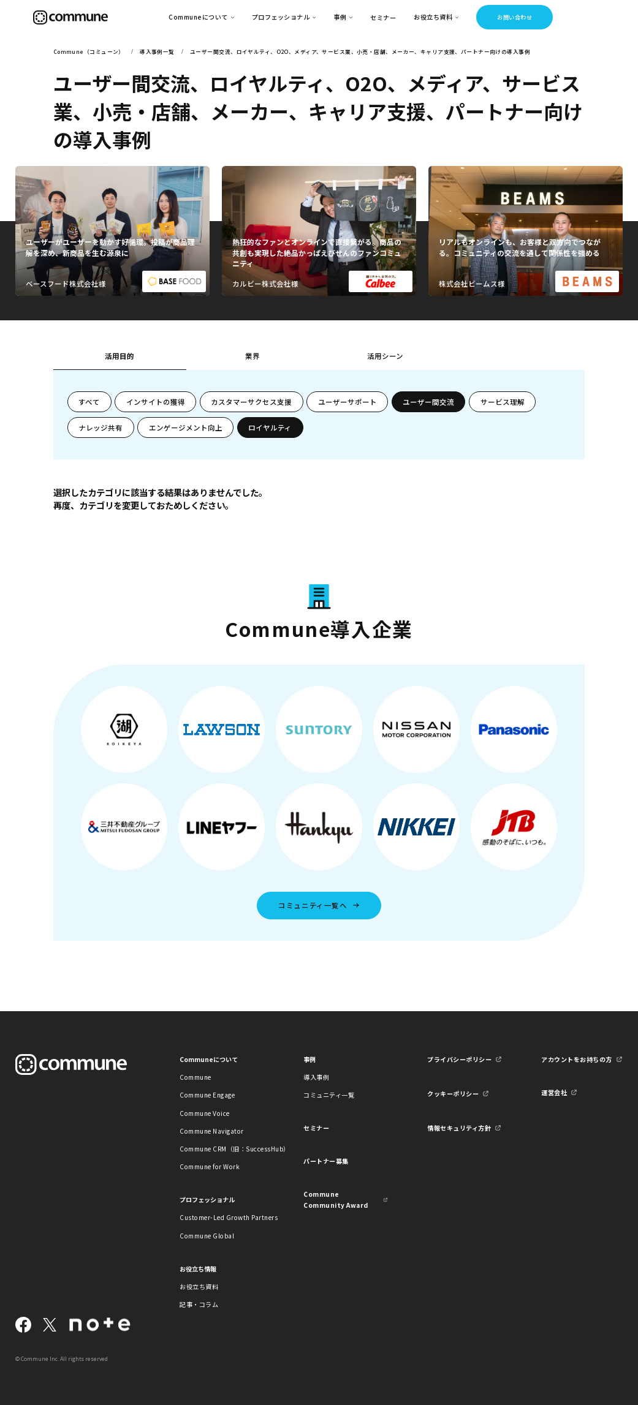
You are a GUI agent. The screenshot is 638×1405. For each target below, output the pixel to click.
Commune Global (207, 1235)
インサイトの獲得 (155, 402)
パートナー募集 (326, 1161)
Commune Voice (205, 1113)
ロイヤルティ (270, 427)
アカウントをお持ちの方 (576, 1059)
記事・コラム (199, 1304)
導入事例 (316, 1077)
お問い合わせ (514, 17)
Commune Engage (207, 1094)
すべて (89, 402)
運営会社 (554, 1092)
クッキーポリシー (453, 1093)
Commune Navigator (212, 1131)
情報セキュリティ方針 (459, 1127)
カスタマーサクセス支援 (251, 402)
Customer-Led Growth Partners (222, 1217)
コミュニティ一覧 (328, 1094)
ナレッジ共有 (100, 427)
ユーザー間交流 (428, 402)
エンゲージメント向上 (185, 427)
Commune (195, 1077)
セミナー (383, 17)
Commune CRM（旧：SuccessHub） (222, 1148)
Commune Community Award (335, 1199)
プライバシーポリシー (459, 1059)
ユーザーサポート (347, 402)
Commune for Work (210, 1166)
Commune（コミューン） (88, 51)
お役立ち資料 (199, 1286)
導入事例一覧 (157, 51)
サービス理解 (502, 402)
